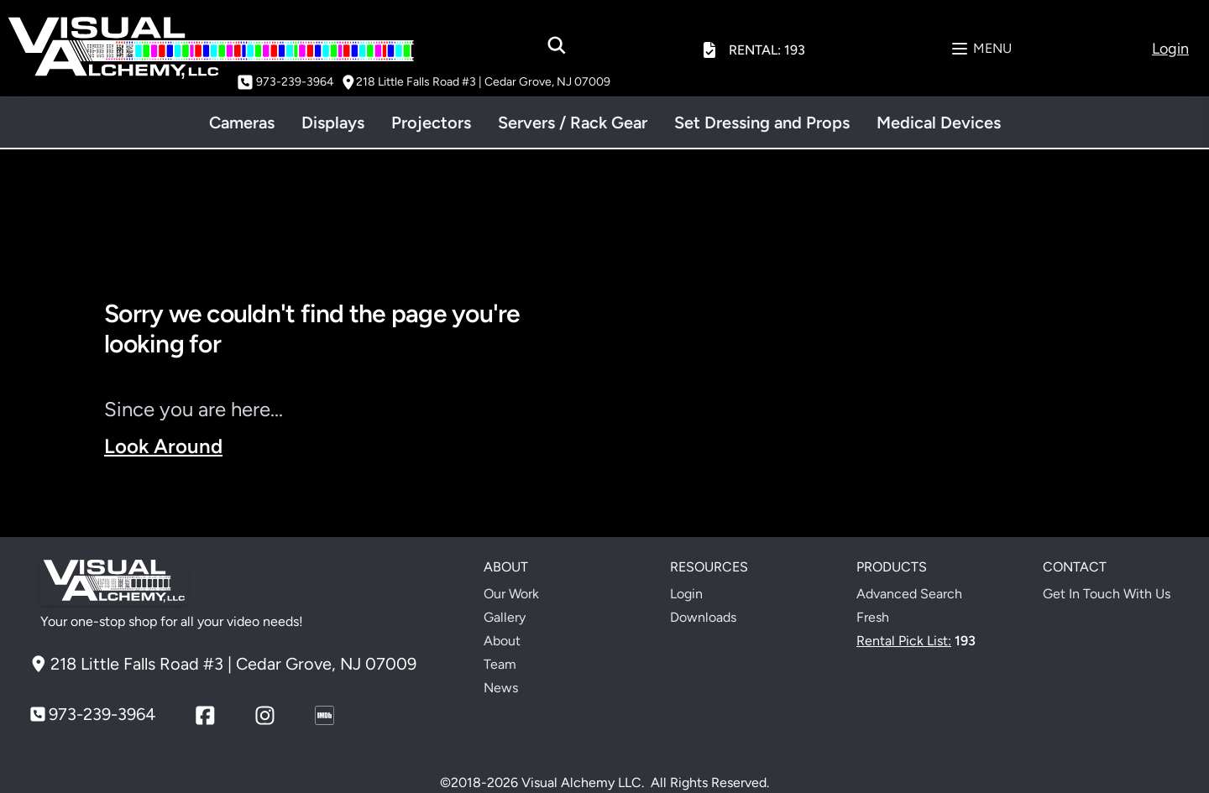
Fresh (872, 617)
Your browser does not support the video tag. (866, 413)
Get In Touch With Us (1106, 594)
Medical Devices (939, 122)
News (501, 688)
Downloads (703, 617)
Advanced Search (909, 594)
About (502, 641)
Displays (332, 122)
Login (686, 594)
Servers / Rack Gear (572, 122)
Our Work (511, 594)
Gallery (505, 617)
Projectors (431, 122)
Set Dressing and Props (762, 122)
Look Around (163, 446)
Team (500, 664)
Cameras (242, 122)
